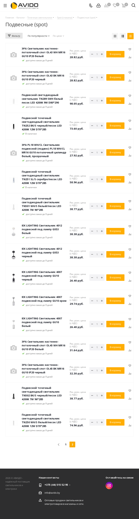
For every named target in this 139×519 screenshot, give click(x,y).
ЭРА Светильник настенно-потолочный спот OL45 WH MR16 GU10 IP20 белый (43, 345)
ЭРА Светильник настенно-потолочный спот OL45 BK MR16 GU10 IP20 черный (43, 368)
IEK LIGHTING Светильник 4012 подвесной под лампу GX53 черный (42, 252)
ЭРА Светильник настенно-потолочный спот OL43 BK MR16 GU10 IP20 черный (43, 75)
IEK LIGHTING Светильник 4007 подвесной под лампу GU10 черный (42, 275)
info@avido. (51, 492)
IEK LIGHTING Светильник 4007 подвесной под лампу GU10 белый (42, 322)
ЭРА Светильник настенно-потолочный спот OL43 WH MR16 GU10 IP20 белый (43, 52)
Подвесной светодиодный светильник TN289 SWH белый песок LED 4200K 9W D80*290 (42, 98)
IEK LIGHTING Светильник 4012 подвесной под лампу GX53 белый (42, 229)
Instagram (109, 485)
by (58, 492)
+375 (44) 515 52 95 (56, 484)
